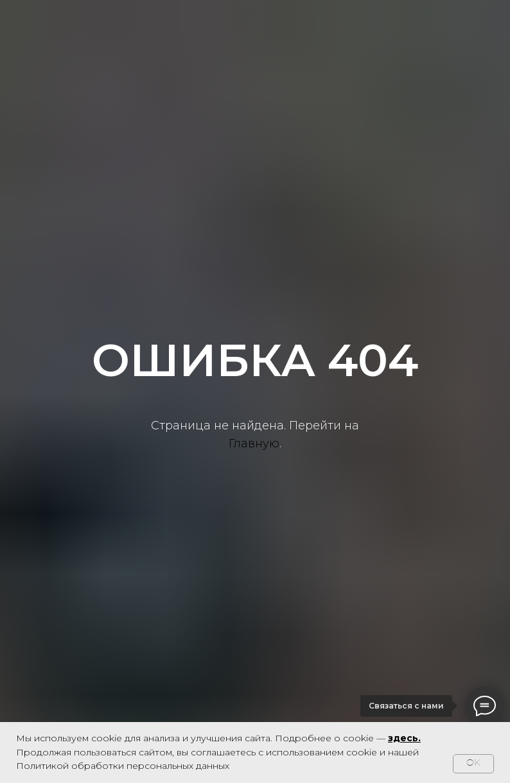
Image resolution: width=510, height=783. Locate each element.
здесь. (404, 738)
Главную (254, 443)
